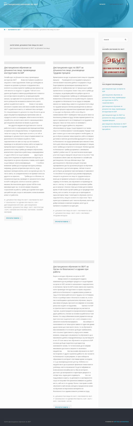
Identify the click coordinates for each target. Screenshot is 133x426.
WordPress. (125, 422)
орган (69, 404)
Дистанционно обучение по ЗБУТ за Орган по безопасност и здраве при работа (71, 272)
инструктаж (39, 232)
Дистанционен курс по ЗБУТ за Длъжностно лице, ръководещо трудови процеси (69, 91)
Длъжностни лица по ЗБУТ (17, 224)
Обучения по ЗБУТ (14, 30)
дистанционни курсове (13, 229)
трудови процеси (60, 236)
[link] (127, 4)
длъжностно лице (20, 232)
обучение (31, 234)
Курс (7, 234)
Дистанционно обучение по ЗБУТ (22, 4)
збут (31, 232)
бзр (36, 227)
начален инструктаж (18, 234)
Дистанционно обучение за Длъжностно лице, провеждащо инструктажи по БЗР (20, 95)
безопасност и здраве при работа (19, 227)
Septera (116, 422)
